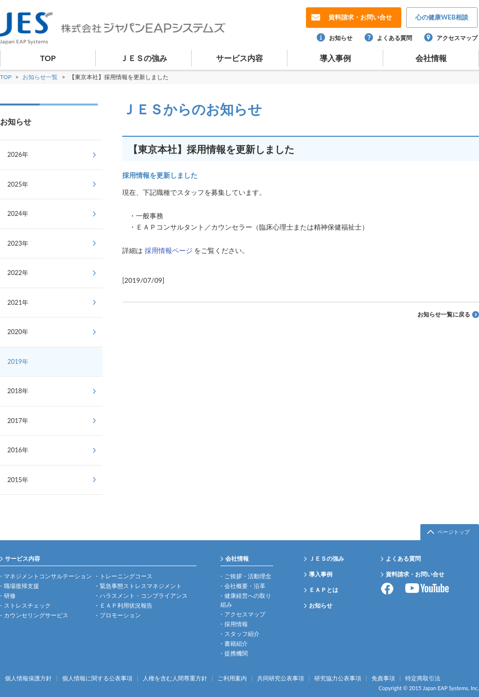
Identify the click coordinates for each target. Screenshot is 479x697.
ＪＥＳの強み (143, 58)
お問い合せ (360, 17)
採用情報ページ (169, 250)
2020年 (17, 332)
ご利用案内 (232, 678)
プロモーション (120, 615)
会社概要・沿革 (244, 586)
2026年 (17, 154)
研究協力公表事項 (337, 678)
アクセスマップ (457, 38)
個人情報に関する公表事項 (97, 678)
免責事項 (383, 678)
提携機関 (236, 653)
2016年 (17, 450)
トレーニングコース (126, 576)
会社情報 (431, 58)
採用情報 (236, 624)
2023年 (17, 243)
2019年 (17, 361)
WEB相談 (441, 17)
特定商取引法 (422, 678)
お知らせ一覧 (40, 77)
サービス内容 (239, 58)
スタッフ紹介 (242, 633)
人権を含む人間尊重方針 (175, 678)
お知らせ (340, 38)
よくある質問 (394, 38)
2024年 (17, 213)
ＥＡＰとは (323, 589)
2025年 (17, 184)
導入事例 (335, 58)
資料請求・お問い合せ (415, 574)
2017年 (17, 420)
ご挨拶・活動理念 (247, 576)
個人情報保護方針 (28, 678)
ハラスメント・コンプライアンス (144, 595)
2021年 (17, 302)
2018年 (17, 391)
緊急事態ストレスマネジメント (141, 586)
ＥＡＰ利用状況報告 (126, 605)
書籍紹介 (236, 643)
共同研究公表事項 (280, 678)
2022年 (17, 272)
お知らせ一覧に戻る (443, 314)
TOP (48, 58)
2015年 (17, 480)
